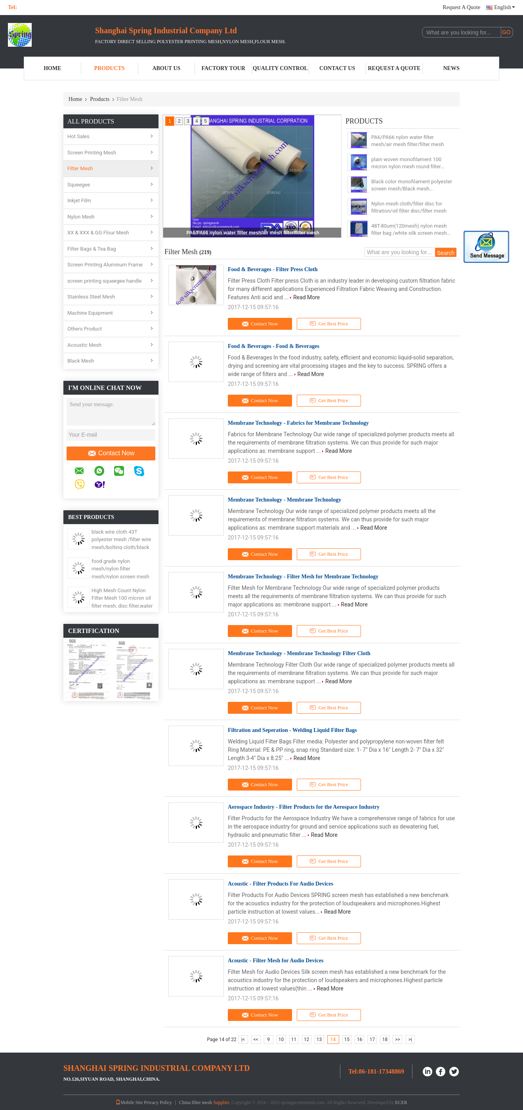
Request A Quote (461, 7)
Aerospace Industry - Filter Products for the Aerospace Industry (304, 807)
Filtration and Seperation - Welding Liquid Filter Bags (292, 730)
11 (294, 1039)
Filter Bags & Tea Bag (91, 249)
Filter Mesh (80, 168)
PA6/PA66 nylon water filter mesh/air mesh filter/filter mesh (253, 233)
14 (333, 1039)
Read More (306, 297)
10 (281, 1039)
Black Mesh (80, 361)
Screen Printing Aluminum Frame (105, 265)
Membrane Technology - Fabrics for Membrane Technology (298, 423)
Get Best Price (329, 324)
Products (109, 68)
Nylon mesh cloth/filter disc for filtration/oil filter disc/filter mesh (409, 207)
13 (319, 1039)
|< (243, 1039)
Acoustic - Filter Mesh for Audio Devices (275, 961)
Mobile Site (129, 1102)
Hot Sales (78, 136)
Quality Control (280, 68)
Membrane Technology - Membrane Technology (284, 500)
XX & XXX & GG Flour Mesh (98, 233)
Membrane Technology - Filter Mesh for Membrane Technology (303, 577)
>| (410, 1039)
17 (372, 1039)
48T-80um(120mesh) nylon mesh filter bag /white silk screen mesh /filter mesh (409, 230)
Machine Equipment (90, 313)
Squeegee (78, 185)
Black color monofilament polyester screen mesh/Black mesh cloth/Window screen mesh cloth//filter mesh (411, 185)
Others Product (84, 329)
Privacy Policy (158, 1102)
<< (256, 1039)
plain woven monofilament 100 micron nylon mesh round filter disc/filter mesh (406, 163)
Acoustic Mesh (84, 345)
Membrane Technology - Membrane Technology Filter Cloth (299, 653)
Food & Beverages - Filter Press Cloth (273, 269)
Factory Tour (223, 68)
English (504, 7)
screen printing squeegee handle (104, 281)
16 (360, 1039)
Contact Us (337, 68)
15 (347, 1039)
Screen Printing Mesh (91, 153)
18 (385, 1039)
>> (397, 1039)
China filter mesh (195, 1102)
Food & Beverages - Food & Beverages (273, 346)
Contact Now (111, 453)
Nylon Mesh (81, 217)
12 (306, 1039)
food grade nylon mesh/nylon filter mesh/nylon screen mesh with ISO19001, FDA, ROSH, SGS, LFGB (122, 576)
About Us (166, 68)
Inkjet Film (79, 200)
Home (52, 68)
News (451, 68)
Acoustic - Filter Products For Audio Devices (280, 884)
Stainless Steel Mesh (91, 297)
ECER (401, 1102)
